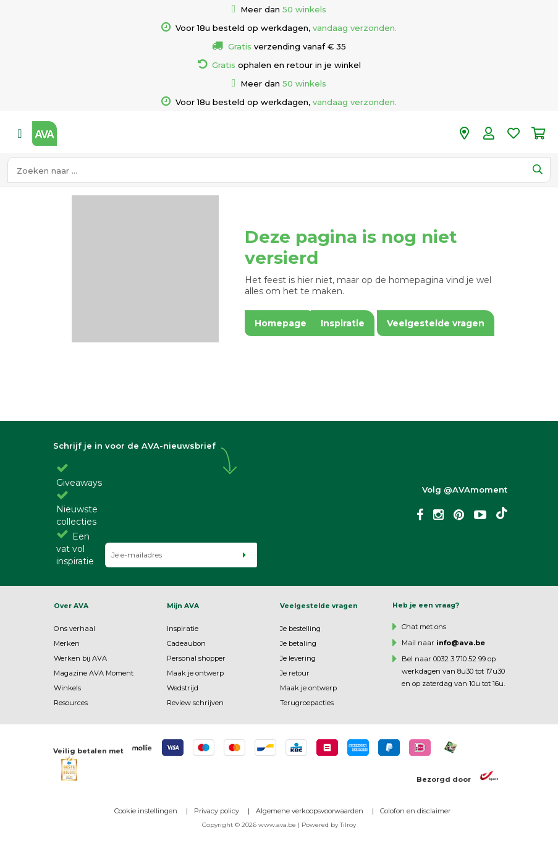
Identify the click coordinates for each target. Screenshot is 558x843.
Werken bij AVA (80, 658)
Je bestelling (300, 628)
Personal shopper (196, 658)
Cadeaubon (186, 643)
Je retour (295, 673)
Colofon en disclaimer (415, 811)
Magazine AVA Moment (93, 673)
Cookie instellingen (145, 811)
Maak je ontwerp (195, 673)
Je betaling (298, 643)
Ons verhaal (74, 628)
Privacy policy (216, 811)
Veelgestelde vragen (319, 606)
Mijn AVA (183, 606)
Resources (71, 702)
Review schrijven (195, 702)
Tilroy (348, 825)
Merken (67, 643)
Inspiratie (182, 628)
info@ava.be (460, 642)
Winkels (67, 688)
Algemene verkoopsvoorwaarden (309, 811)
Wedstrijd (182, 688)
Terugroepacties (307, 702)
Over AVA (71, 606)
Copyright (217, 825)
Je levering (298, 658)
